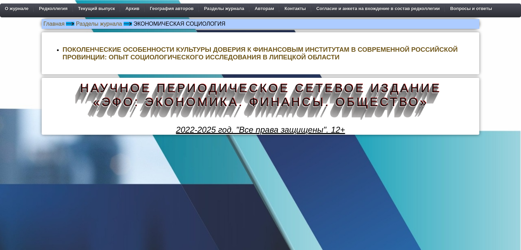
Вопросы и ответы (471, 8)
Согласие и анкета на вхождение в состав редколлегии (378, 8)
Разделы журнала (224, 8)
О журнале (16, 8)
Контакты (295, 8)
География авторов (172, 8)
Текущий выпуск (96, 8)
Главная (54, 24)
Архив (132, 8)
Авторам (264, 8)
